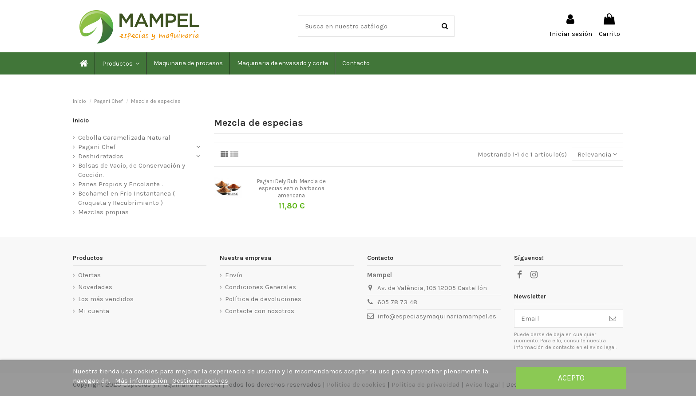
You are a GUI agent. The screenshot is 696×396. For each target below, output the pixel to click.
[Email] (558, 319)
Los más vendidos (106, 299)
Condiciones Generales (260, 287)
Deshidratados (100, 156)
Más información (142, 380)
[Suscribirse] (613, 319)
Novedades (95, 287)
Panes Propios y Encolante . (120, 184)
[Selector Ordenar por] (597, 154)
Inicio (81, 120)
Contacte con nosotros (259, 311)
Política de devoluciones (263, 299)
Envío (233, 275)
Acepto (571, 377)
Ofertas (89, 275)
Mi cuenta (93, 311)
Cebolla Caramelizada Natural (124, 137)
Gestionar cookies (200, 380)
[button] (120, 63)
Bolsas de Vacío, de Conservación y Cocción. (131, 170)
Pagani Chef (96, 147)
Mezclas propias (103, 212)
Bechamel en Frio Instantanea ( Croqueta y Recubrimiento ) (126, 198)
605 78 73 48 (397, 302)
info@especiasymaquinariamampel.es (436, 316)
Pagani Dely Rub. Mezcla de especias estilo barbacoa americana (291, 188)
